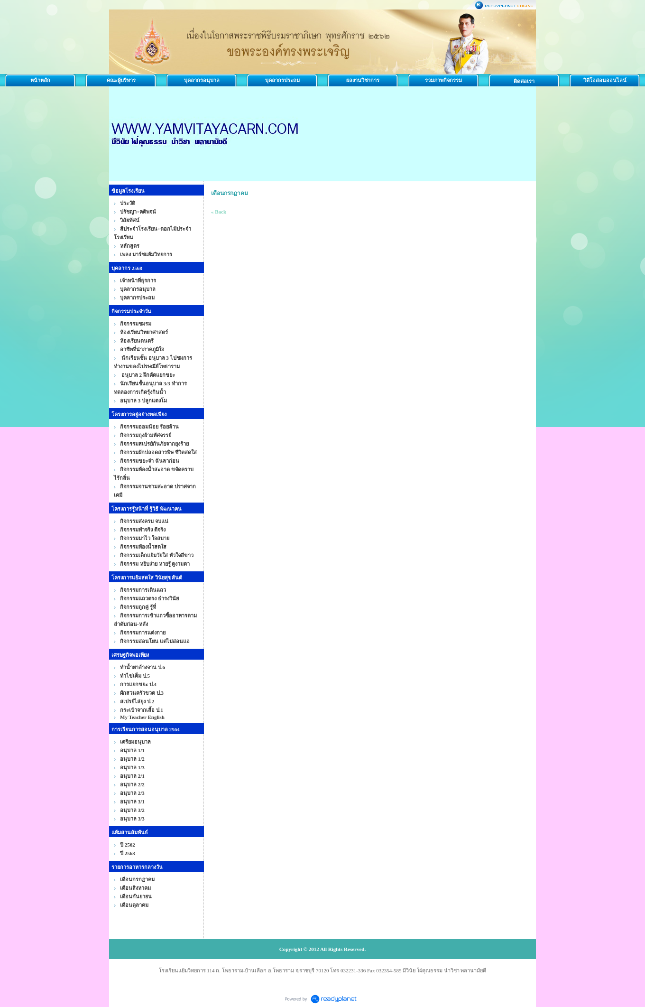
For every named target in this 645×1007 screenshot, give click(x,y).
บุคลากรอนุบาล (202, 80)
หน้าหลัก (40, 80)
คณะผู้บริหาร (121, 80)
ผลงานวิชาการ (362, 80)
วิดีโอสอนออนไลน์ (605, 80)
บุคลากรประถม (282, 80)
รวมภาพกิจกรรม (443, 80)
